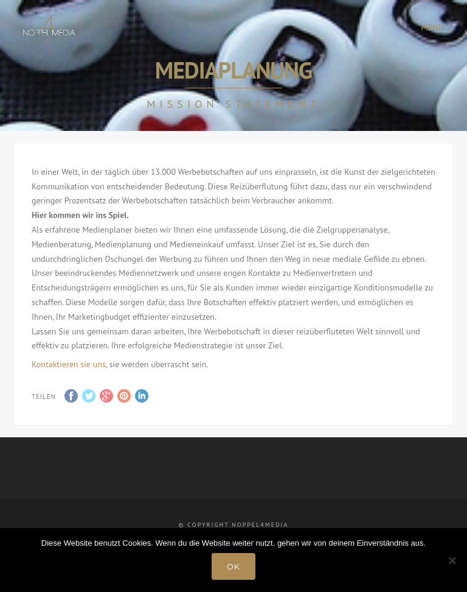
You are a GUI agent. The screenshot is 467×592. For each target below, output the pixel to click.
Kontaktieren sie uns (69, 364)
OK (233, 566)
